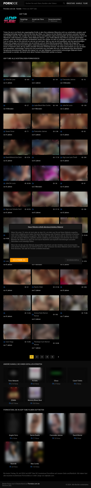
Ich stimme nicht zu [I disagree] (73, 260)
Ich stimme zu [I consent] (19, 260)
